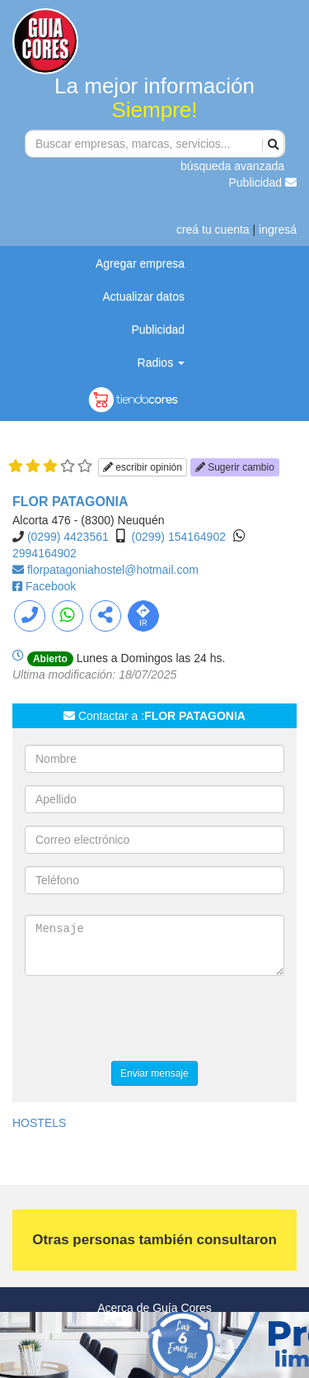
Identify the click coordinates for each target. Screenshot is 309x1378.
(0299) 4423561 (68, 536)
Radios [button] (161, 362)
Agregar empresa (140, 263)
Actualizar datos (143, 296)
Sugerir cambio (234, 467)
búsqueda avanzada (232, 166)
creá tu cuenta (213, 229)
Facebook (51, 586)
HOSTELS (39, 1122)
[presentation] (150, 1020)
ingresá (278, 229)
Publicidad (263, 182)
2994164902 (44, 553)
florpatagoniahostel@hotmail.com (113, 569)
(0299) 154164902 (179, 536)
